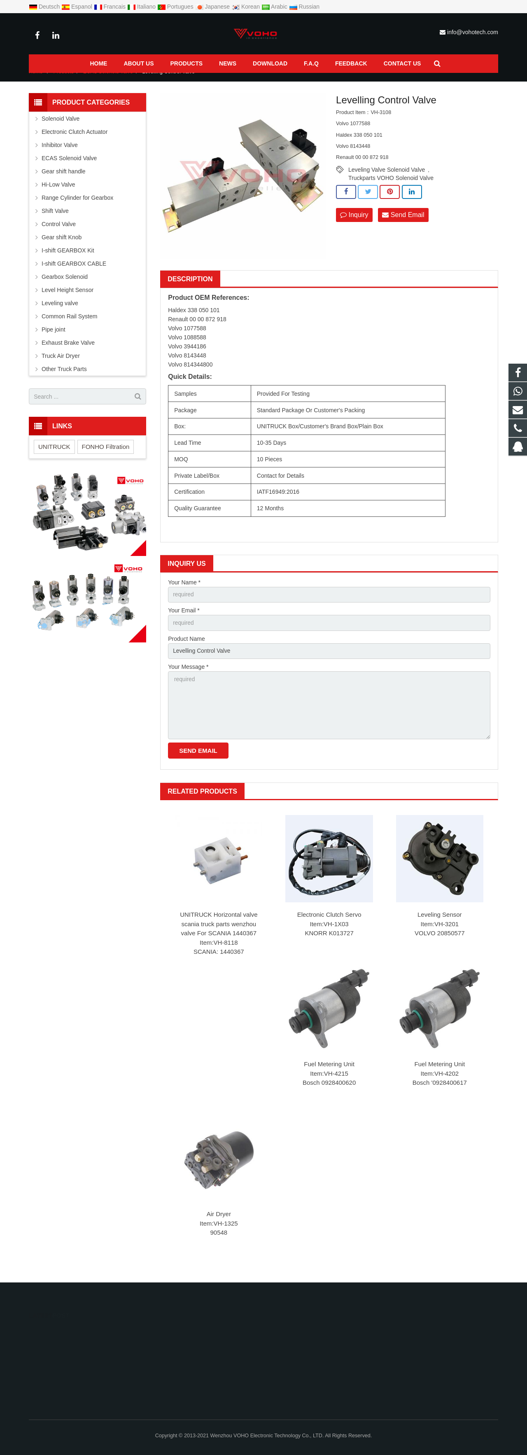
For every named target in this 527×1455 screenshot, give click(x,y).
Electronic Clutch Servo (329, 926)
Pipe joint (53, 339)
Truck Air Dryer (61, 365)
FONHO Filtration (106, 456)
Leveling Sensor (439, 926)
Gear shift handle (64, 180)
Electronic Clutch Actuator (74, 141)
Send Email (403, 224)
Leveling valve (60, 312)
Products (64, 81)
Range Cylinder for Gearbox (77, 207)
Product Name (186, 648)
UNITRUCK (54, 456)
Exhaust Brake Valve (68, 352)
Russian (304, 6)
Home (36, 81)
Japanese (213, 6)
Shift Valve (55, 220)
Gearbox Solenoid (65, 286)
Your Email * (184, 620)
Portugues (176, 6)
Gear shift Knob (62, 246)
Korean (246, 6)
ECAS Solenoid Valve (108, 81)
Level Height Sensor (67, 299)
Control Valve (59, 233)
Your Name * (184, 591)
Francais (110, 6)
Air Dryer (219, 1225)
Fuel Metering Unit (329, 1075)
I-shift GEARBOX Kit (68, 260)
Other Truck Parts (64, 378)
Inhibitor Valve (60, 154)
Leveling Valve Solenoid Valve (386, 179)
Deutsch (45, 6)
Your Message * (188, 677)
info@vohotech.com (472, 32)
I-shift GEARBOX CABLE (74, 273)
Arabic (275, 6)
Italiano (142, 6)
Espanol (77, 6)
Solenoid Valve (60, 128)
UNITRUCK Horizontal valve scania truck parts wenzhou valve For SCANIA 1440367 (218, 935)
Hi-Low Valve (58, 194)
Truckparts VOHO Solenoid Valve (391, 187)
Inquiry (354, 224)
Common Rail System (69, 325)
